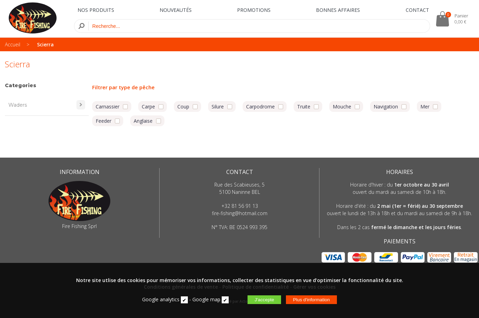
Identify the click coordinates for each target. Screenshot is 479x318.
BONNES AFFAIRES (338, 10)
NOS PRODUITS (96, 10)
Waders (46, 104)
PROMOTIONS (254, 10)
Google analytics (160, 299)
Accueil (12, 44)
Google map (206, 299)
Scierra (45, 44)
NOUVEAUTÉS (176, 10)
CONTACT (417, 10)
